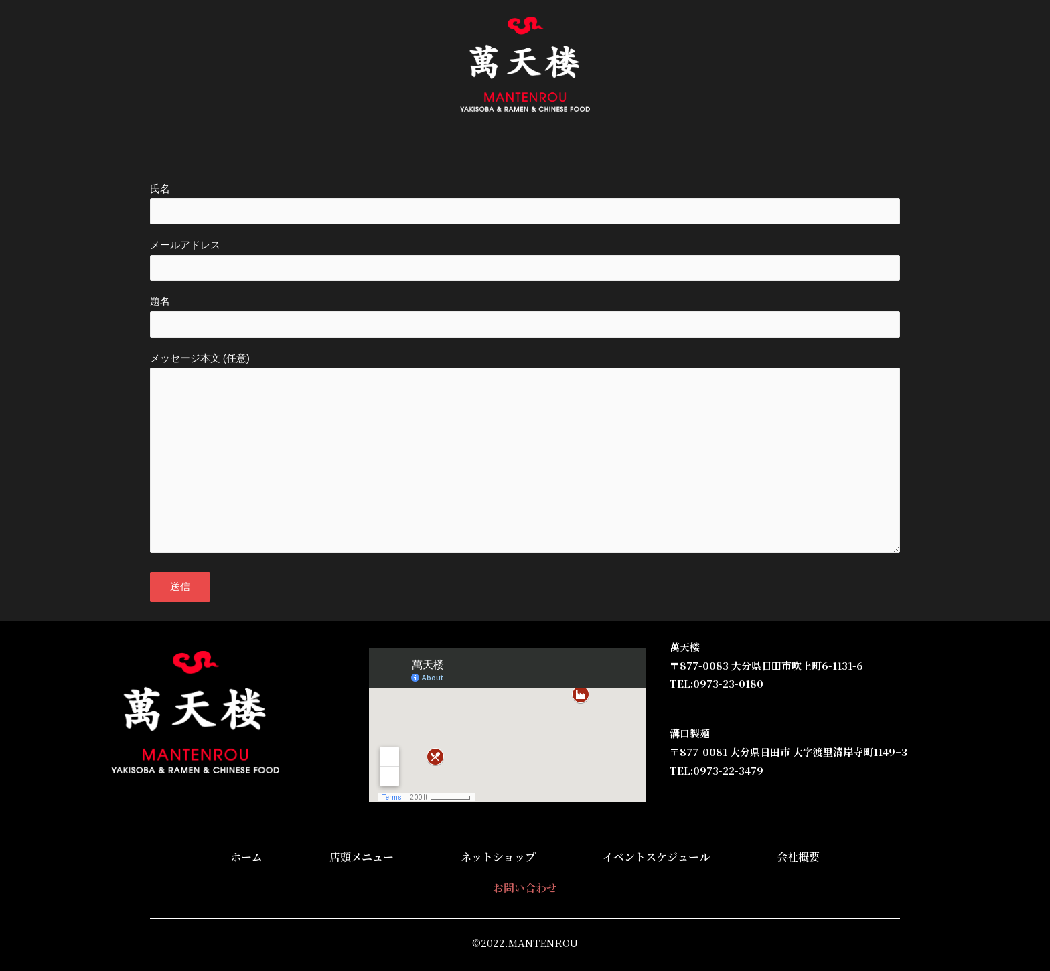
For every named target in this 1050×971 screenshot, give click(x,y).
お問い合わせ (736, 150)
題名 (525, 323)
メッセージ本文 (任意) (525, 473)
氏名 (525, 205)
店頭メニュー (366, 150)
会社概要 (662, 150)
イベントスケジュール (567, 150)
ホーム (298, 150)
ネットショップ (456, 150)
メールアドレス (525, 264)
